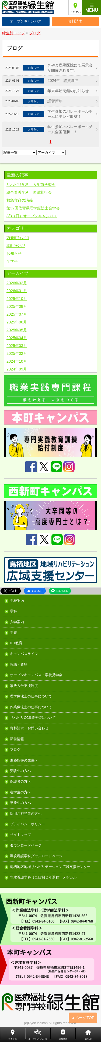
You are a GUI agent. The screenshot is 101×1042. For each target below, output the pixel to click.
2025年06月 (16, 322)
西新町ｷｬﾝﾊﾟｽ (17, 238)
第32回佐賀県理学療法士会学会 (33, 208)
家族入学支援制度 (24, 686)
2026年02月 (16, 283)
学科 (13, 611)
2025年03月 (16, 345)
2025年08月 (16, 306)
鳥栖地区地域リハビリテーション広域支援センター (50, 867)
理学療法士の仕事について (31, 696)
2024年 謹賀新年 (63, 80)
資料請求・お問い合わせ (29, 728)
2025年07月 (16, 314)
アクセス (75, 11)
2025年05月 (16, 330)
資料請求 (75, 21)
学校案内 (17, 601)
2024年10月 (16, 361)
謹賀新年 (54, 101)
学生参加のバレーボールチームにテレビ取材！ (70, 114)
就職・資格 (18, 664)
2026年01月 (16, 291)
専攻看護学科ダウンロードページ (36, 856)
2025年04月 (16, 338)
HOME (88, 1039)
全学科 (12, 261)
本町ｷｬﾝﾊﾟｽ (15, 245)
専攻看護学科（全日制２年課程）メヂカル (43, 877)
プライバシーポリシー (27, 824)
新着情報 (17, 739)
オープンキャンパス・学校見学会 (36, 675)
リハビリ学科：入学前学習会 (30, 184)
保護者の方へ (20, 781)
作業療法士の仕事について (31, 707)
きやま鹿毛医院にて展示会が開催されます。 (70, 67)
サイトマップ (20, 835)
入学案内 (17, 622)
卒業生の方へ (20, 803)
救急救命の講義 (19, 200)
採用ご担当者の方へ (25, 814)
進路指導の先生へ (24, 760)
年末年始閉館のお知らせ (68, 91)
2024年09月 (16, 369)
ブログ (15, 750)
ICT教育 (16, 643)
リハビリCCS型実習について (33, 718)
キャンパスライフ (24, 654)
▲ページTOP (83, 1018)
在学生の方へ (20, 792)
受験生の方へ (20, 771)
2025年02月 (16, 353)
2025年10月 (16, 298)
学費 (13, 632)
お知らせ (14, 253)
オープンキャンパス (25, 21)
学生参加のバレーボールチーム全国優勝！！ (70, 129)
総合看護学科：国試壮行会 (29, 192)
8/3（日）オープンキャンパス (31, 216)
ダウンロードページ (25, 845)
